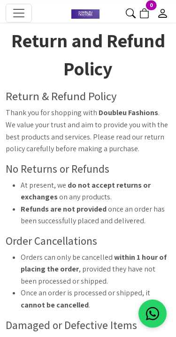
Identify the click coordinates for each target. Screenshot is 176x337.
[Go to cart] (144, 12)
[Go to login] (162, 12)
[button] (131, 12)
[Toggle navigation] (19, 13)
